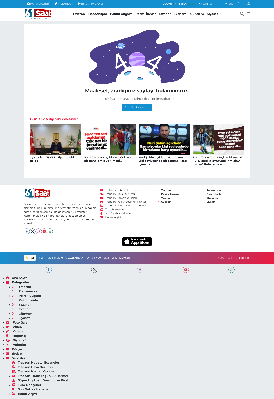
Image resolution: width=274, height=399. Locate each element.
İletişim (14, 353)
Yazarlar (165, 14)
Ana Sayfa (16, 278)
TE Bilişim (243, 257)
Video (14, 327)
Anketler (16, 344)
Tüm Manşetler (112, 209)
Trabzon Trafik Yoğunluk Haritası (123, 201)
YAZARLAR (64, 3)
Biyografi (16, 340)
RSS (30, 257)
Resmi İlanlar (145, 14)
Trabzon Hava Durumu (117, 193)
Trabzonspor (97, 14)
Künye (14, 349)
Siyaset (212, 14)
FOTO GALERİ (38, 3)
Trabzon (79, 14)
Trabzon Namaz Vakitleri (118, 198)
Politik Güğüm (121, 14)
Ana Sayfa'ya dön (137, 107)
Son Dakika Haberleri (116, 213)
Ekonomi (180, 14)
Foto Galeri (18, 322)
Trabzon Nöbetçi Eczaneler (120, 190)
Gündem (197, 14)
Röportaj (16, 336)
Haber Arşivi (110, 217)
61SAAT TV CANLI (90, 3)
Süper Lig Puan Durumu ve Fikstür (125, 205)
